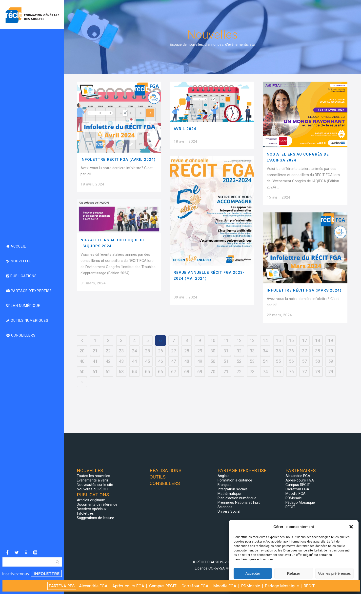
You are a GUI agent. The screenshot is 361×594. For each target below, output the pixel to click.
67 (173, 371)
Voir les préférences (334, 573)
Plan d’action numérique (237, 498)
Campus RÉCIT (297, 484)
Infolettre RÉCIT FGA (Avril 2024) (118, 159)
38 (317, 350)
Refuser (293, 573)
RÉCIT (290, 507)
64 (134, 371)
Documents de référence (97, 504)
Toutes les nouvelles (93, 476)
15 (278, 340)
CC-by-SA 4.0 (219, 568)
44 (134, 361)
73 (252, 371)
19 (330, 340)
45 (147, 361)
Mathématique (229, 493)
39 (330, 350)
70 (212, 371)
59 (330, 361)
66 (160, 371)
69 (199, 371)
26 (160, 350)
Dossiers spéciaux (91, 509)
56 (291, 361)
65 (147, 371)
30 (212, 350)
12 (239, 340)
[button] (351, 526)
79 (330, 371)
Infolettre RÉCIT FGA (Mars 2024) (304, 290)
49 (199, 361)
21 (95, 350)
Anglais (223, 476)
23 (121, 350)
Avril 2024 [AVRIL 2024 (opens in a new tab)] (185, 129)
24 (134, 350)
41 (95, 361)
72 (239, 371)
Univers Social (229, 511)
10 (212, 340)
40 (82, 361)
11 (225, 340)
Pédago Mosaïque (300, 502)
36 (291, 350)
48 (186, 361)
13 (252, 340)
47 (173, 361)
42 (108, 361)
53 (252, 361)
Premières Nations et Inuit (239, 502)
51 (225, 361)
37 (304, 350)
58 (317, 361)
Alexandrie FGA (297, 476)
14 (265, 340)
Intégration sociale (233, 489)
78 (317, 371)
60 (82, 371)
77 (304, 371)
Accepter (252, 573)
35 (278, 350)
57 (304, 361)
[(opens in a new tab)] (212, 102)
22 (108, 350)
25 (147, 350)
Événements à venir (92, 480)
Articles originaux (91, 500)
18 (317, 340)
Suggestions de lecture (95, 518)
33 (252, 350)
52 (239, 361)
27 (173, 350)
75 (278, 371)
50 (212, 361)
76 (291, 371)
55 (278, 361)
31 (225, 350)
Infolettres (85, 513)
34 (265, 350)
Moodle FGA (295, 493)
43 (121, 361)
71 (225, 371)
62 (108, 371)
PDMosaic (293, 498)
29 (199, 350)
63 (121, 371)
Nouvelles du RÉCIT (92, 489)
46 (160, 361)
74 (265, 371)
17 (304, 340)
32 (239, 350)
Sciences (225, 507)
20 (82, 350)
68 (186, 371)
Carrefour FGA (297, 489)
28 (186, 350)
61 (95, 371)
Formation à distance (235, 480)
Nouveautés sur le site (95, 484)
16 (291, 340)
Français (224, 484)
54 (265, 361)
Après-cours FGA (299, 480)
